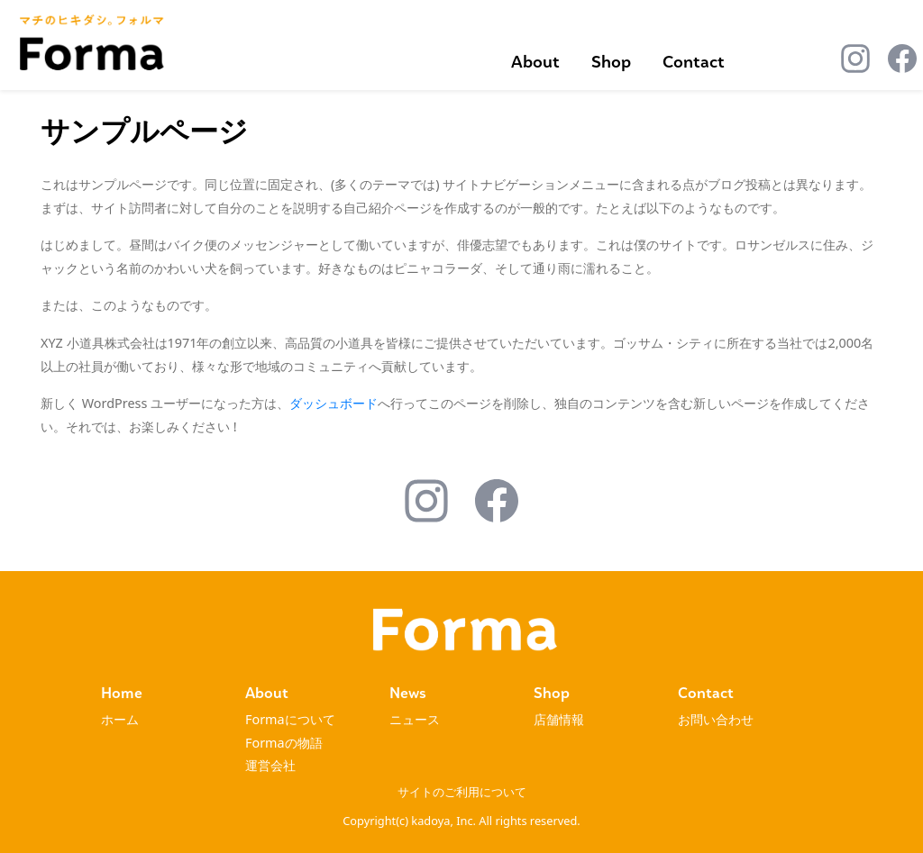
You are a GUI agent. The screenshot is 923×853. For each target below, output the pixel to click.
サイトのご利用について (462, 792)
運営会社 (270, 765)
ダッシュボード (333, 403)
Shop (611, 61)
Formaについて (290, 719)
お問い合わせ (716, 719)
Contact (694, 61)
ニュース (414, 719)
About (535, 61)
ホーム (120, 719)
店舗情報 (559, 719)
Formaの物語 (284, 742)
